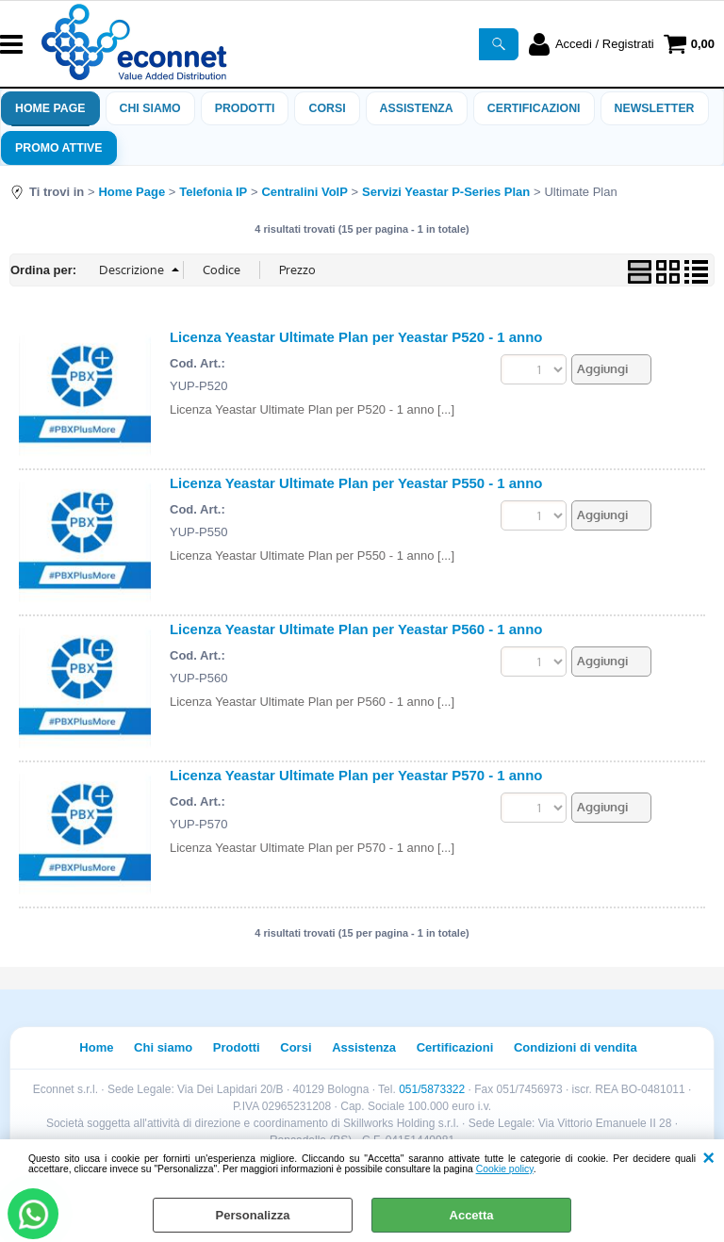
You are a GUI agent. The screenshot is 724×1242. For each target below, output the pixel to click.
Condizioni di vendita (575, 1047)
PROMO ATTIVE (59, 148)
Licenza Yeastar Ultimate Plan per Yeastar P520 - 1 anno (356, 337)
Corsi (326, 108)
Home (96, 1047)
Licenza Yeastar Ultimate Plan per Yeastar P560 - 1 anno (356, 629)
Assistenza (364, 1047)
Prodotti (245, 108)
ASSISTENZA (416, 108)
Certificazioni (534, 108)
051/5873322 (432, 1089)
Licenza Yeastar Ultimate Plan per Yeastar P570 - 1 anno (356, 775)
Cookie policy (505, 1169)
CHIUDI (708, 1158)
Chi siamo (150, 108)
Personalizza (253, 1215)
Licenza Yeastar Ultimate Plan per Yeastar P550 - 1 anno (356, 483)
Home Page (50, 108)
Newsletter (655, 108)
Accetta (472, 1215)
